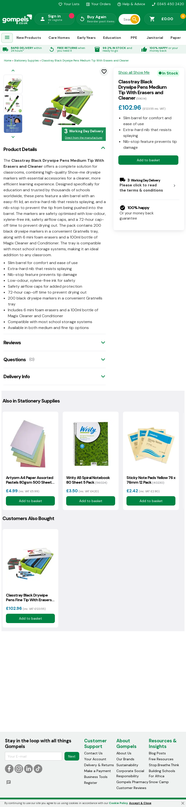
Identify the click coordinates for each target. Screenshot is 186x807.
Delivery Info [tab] (16, 376)
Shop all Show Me (134, 72)
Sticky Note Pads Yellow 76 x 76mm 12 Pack (150, 480)
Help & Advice (131, 4)
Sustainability (127, 765)
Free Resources (161, 759)
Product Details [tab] (20, 149)
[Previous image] (13, 71)
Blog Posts (157, 753)
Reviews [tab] (12, 342)
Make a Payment (97, 771)
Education (112, 37)
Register (90, 783)
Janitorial (155, 37)
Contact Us (93, 753)
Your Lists (68, 4)
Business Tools (96, 777)
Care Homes (59, 37)
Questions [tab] (14, 359)
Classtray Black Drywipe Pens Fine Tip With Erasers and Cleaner (29, 597)
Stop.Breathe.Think (164, 765)
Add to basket (148, 160)
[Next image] (13, 137)
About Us (123, 753)
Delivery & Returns (99, 765)
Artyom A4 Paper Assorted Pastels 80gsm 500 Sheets (30, 480)
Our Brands (125, 759)
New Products (28, 37)
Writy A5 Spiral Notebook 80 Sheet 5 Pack (88, 480)
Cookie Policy (118, 803)
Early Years (86, 37)
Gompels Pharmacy (132, 782)
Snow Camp (159, 782)
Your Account (95, 759)
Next (72, 756)
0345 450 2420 (168, 4)
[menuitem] (7, 38)
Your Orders (98, 4)
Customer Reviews (131, 788)
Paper (175, 37)
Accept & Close (140, 803)
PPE (134, 37)
